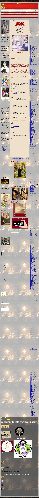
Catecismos (31, 60)
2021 (2, 254)
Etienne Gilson (32, 132)
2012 (2, 286)
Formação (31, 143)
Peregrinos (14, 121)
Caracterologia (32, 54)
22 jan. (4, 280)
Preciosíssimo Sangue (32, 299)
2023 (2, 252)
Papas (31, 252)
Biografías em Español (33, 46)
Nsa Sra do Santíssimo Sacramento (32, 245)
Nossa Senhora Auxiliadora (33, 230)
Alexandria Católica (15, 126)
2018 (2, 257)
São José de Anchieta (32, 383)
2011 (2, 287)
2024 (2, 251)
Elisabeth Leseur (32, 121)
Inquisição (31, 177)
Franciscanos (31, 144)
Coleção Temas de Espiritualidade (32, 88)
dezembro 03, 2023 (15, 119)
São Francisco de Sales (33, 374)
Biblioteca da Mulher (32, 42)
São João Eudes (32, 381)
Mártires (31, 203)
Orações (31, 248)
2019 (2, 256)
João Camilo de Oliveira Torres (33, 181)
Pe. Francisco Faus (32, 268)
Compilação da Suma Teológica (8, 467)
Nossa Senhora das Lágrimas (33, 231)
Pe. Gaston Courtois (32, 270)
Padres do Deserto (32, 250)
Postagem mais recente (14, 158)
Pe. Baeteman (32, 262)
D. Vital (31, 106)
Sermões (31, 394)
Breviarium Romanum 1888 (33, 48)
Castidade (31, 59)
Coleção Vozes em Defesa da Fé (34, 89)
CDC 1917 (31, 63)
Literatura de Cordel (32, 193)
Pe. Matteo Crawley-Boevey (33, 283)
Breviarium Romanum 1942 (33, 49)
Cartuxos (31, 57)
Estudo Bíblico (32, 131)
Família (31, 137)
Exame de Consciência (33, 134)
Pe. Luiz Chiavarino (32, 279)
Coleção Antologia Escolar (33, 71)
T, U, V (28, 12)
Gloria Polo (31, 155)
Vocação (31, 413)
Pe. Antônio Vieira (32, 261)
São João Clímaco (32, 378)
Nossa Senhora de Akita (33, 233)
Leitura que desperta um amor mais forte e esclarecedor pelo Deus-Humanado (11, 471)
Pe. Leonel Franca (32, 277)
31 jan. (4, 277)
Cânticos (31, 51)
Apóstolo (31, 35)
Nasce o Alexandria (32, 226)
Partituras (31, 254)
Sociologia (31, 396)
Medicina (31, 205)
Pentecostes (31, 291)
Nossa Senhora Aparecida (33, 229)
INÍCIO (2, 12)
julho (3, 269)
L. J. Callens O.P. (32, 186)
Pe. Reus (31, 286)
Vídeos (31, 409)
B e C (10, 12)
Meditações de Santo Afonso (5, 473)
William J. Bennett (32, 415)
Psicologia (31, 303)
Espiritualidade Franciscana (33, 130)
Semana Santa (32, 393)
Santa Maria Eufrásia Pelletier (33, 349)
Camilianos (31, 50)
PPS (30, 298)
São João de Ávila (32, 380)
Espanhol (31, 126)
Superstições (31, 401)
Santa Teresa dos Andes (33, 354)
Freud (31, 151)
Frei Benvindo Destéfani (33, 146)
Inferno (31, 176)
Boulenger (31, 47)
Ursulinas (31, 406)
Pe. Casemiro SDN (32, 265)
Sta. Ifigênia (31, 398)
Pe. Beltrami (31, 263)
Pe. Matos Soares (32, 282)
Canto (31, 52)
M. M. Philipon (32, 197)
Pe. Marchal (31, 281)
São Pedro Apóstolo (32, 390)
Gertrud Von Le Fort (32, 154)
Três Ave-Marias (32, 405)
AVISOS (4, 12)
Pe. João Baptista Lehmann (33, 275)
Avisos (31, 39)
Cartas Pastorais (32, 56)
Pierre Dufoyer (32, 295)
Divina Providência (32, 114)
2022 (2, 253)
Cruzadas (31, 103)
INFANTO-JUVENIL (32, 12)
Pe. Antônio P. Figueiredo (33, 260)
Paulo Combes (32, 256)
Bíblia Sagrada (32, 41)
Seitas (31, 392)
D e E (12, 12)
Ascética (31, 38)
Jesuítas (31, 180)
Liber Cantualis (32, 190)
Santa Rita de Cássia (32, 352)
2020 (2, 255)
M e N (20, 12)
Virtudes (31, 411)
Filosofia (31, 140)
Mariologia (31, 201)
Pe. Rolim (31, 287)
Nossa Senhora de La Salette (33, 235)
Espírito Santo (32, 128)
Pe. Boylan (31, 264)
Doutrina (31, 118)
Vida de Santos (32, 408)
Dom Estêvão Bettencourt (33, 115)
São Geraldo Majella (32, 376)
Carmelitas (31, 55)
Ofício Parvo (31, 247)
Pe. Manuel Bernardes (32, 280)
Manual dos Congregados (33, 199)
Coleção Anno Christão (33, 70)
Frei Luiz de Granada (32, 149)
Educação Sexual (32, 119)
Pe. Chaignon (31, 266)
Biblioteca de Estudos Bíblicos (33, 43)
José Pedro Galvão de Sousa (33, 184)
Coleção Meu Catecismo (33, 82)
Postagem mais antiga (25, 158)
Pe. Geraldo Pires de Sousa (33, 271)
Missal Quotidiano (19, 27)
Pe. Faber (31, 267)
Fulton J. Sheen (32, 152)
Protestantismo (32, 301)
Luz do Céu (31, 196)
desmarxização (32, 109)
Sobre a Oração (32, 395)
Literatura (31, 192)
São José (31, 382)
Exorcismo (31, 136)
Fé (30, 138)
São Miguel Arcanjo (32, 388)
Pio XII (31, 296)
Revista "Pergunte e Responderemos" (3, 150)
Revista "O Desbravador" (4, 149)
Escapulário (31, 123)
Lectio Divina (32, 188)
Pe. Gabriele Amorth (32, 269)
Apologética (31, 33)
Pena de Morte (32, 290)
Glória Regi (31, 156)
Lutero (31, 195)
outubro (4, 266)
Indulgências (31, 174)
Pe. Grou (31, 273)
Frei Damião (31, 148)
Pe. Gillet (31, 272)
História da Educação (32, 161)
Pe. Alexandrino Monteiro (33, 258)
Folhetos (31, 142)
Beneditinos (31, 40)
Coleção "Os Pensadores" (33, 67)
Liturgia (31, 194)
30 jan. (4, 279)
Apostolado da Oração (32, 34)
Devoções (31, 112)
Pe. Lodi (31, 278)
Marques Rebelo (32, 202)
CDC (31, 62)
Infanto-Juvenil (32, 175)
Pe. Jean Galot (32, 274)
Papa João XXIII (32, 251)
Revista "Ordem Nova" (4, 148)
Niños (31, 227)
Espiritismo (31, 127)
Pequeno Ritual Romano (33, 292)
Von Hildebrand (32, 414)
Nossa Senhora (32, 228)
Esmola (31, 125)
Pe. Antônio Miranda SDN (33, 259)
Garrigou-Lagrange (32, 153)
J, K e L (18, 12)
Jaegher (31, 179)
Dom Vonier (31, 116)
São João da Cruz (32, 379)
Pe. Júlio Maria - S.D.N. (33, 276)
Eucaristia (31, 133)
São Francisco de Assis (33, 373)
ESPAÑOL (36, 12)
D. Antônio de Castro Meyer (33, 104)
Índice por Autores (32, 173)
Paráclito (31, 253)
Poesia (31, 297)
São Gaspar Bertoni (32, 375)
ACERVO (7, 12)
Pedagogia (31, 289)
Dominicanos (31, 117)
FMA (31, 141)
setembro (4, 267)
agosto (4, 268)
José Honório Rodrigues (33, 183)
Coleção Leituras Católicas (33, 80)
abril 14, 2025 (14, 132)
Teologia (31, 404)
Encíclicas (31, 122)
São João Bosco (32, 377)
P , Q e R (24, 12)
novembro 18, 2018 (15, 93)
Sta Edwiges (31, 397)
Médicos (31, 206)
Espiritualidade (32, 129)
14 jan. (4, 281)
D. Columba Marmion (32, 105)
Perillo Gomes (32, 294)
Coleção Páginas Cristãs (33, 83)
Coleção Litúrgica (32, 81)
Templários (31, 403)
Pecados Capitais (32, 288)
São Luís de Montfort (32, 385)
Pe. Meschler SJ (32, 284)
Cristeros (31, 102)
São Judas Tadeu (32, 384)
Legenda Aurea (32, 189)
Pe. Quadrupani (32, 285)
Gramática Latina (32, 157)
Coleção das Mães (32, 72)
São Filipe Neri (32, 372)
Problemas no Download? (33, 300)
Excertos (31, 135)
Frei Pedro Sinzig (32, 150)
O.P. (30, 246)
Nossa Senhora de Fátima (33, 234)
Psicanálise (31, 302)
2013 (2, 263)
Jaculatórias (31, 178)
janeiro (4, 276)
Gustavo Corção (32, 158)
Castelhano (31, 58)
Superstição (31, 400)
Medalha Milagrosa (32, 204)
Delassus (31, 108)
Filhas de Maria (32, 139)
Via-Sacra (31, 407)
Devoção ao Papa (32, 110)
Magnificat (31, 198)
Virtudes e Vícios (32, 412)
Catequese (31, 61)
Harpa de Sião (32, 159)
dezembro (4, 264)
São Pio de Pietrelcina (32, 391)
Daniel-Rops (31, 107)
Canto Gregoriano (32, 53)
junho (3, 270)
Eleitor (31, 120)
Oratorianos (31, 249)
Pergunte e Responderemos (33, 293)
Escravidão (31, 124)
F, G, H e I (15, 12)
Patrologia (31, 255)
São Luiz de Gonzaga (32, 386)
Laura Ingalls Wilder (32, 187)
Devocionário (31, 111)
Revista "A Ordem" (3, 147)
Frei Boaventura (32, 147)
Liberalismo (31, 191)
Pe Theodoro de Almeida (33, 257)
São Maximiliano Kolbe (33, 387)
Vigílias (31, 410)
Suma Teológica (32, 399)
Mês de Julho (31, 208)
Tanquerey (31, 402)
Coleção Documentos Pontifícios (32, 74)
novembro (4, 265)
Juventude (31, 185)
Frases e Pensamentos (32, 145)
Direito (31, 113)
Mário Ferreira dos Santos (33, 200)
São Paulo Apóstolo (32, 389)
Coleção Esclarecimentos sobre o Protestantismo (33, 77)
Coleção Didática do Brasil (33, 73)
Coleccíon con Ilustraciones (33, 91)
